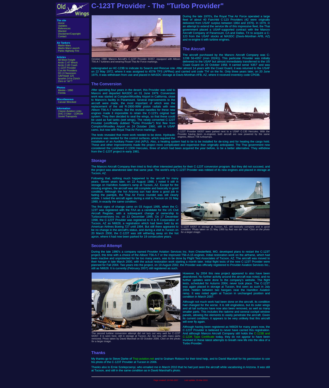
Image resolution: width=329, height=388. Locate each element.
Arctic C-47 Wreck (68, 62)
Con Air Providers (67, 70)
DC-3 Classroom (67, 73)
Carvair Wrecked (67, 102)
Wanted (62, 31)
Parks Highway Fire (68, 50)
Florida (62, 93)
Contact (62, 36)
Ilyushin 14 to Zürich (69, 78)
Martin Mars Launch (69, 48)
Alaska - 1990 (65, 90)
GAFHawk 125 (66, 75)
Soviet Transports (67, 116)
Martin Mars (64, 45)
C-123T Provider (67, 67)
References (64, 28)
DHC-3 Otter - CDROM (70, 113)
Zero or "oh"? (65, 81)
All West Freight (66, 59)
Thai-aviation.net (143, 358)
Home (61, 23)
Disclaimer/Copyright (69, 33)
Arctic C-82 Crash (67, 65)
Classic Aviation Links (70, 111)
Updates (62, 25)
